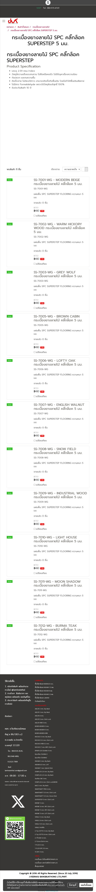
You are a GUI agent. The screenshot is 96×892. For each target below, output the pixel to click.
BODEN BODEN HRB (41, 733)
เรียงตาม (56, 169)
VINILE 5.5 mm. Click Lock (43, 824)
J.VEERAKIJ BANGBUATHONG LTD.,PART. (48, 876)
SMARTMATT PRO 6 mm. (43, 789)
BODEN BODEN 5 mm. (42, 730)
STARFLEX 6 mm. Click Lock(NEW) (46, 782)
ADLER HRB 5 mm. (41, 723)
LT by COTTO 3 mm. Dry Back (44, 831)
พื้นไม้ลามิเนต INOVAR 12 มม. (44, 694)
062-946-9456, (12, 756)
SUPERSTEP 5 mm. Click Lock (44, 799)
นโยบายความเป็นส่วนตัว (56, 885)
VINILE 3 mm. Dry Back (42, 817)
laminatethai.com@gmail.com (16, 770)
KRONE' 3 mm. (39, 803)
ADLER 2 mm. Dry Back (42, 709)
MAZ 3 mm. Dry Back (41, 785)
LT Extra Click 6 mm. (41, 841)
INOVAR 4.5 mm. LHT (42, 764)
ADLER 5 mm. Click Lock (43, 719)
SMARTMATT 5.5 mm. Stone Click (46, 796)
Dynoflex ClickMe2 (41, 758)
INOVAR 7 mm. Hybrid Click (44, 768)
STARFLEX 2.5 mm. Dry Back (44, 775)
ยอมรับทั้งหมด (86, 885)
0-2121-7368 (13, 762)
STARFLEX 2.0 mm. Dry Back (44, 771)
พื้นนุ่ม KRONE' (39, 866)
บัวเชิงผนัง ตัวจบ (40, 701)
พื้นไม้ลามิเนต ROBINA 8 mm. (44, 684)
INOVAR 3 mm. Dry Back (42, 761)
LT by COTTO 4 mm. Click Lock (45, 834)
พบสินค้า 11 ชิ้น (14, 169)
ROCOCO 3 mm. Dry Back (43, 737)
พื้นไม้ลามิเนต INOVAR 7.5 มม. (44, 687)
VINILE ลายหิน (39, 827)
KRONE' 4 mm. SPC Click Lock (44, 806)
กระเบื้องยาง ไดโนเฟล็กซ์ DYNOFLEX (46, 859)
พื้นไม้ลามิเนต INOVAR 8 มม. (43, 691)
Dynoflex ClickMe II (41, 754)
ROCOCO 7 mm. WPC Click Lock (45, 747)
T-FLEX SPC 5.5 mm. (41, 848)
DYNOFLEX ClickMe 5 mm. (43, 751)
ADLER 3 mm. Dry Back (42, 712)
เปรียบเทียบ (41, 215)
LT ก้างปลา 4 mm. (40, 838)
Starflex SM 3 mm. (41, 778)
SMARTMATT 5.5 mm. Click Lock (45, 792)
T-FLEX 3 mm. (39, 845)
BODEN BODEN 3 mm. (42, 726)
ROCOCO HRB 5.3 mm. (42, 744)
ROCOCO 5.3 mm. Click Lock (44, 740)
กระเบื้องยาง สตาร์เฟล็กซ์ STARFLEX (46, 863)
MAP (39, 8)
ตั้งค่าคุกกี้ (72, 885)
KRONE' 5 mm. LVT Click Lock (44, 813)
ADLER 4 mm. (39, 716)
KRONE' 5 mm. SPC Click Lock (44, 810)
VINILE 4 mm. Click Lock (43, 820)
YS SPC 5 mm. (39, 852)
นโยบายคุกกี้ (15, 888)
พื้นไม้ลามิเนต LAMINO (42, 698)
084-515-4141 (17, 751)
